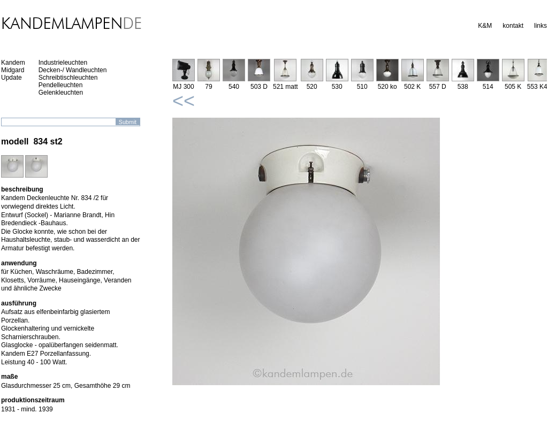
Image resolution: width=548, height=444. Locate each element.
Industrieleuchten (63, 62)
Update (11, 77)
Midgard (12, 70)
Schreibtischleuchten (68, 77)
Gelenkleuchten (61, 92)
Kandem (13, 62)
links (540, 25)
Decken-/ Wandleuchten (73, 70)
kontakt (513, 25)
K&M (485, 25)
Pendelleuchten (61, 85)
